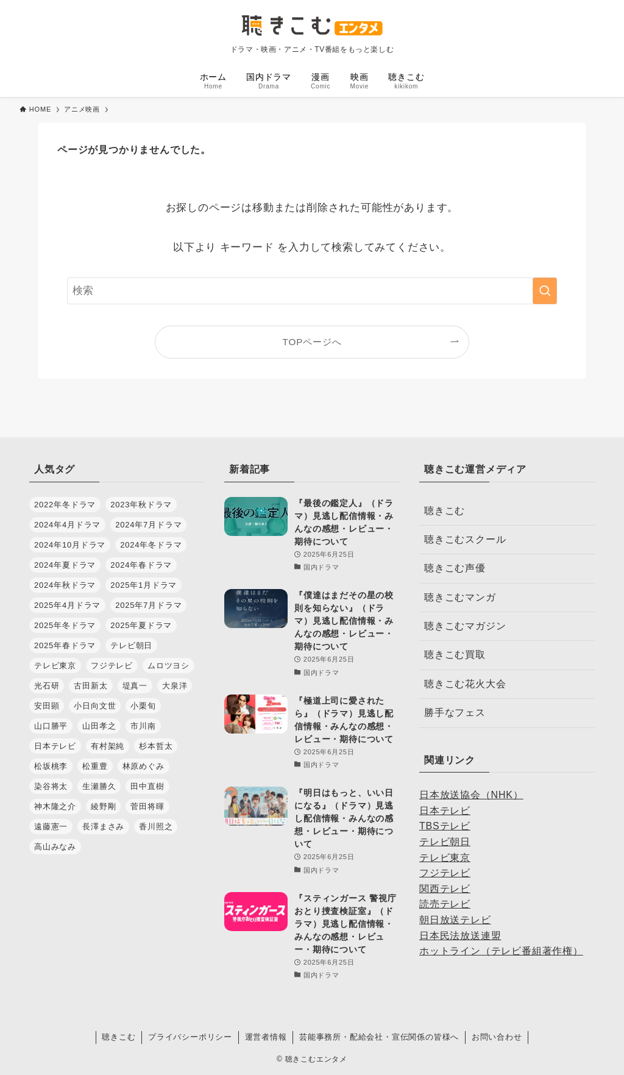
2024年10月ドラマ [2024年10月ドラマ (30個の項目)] (69, 544)
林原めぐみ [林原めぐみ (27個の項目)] (143, 766)
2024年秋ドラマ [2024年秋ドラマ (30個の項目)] (65, 585)
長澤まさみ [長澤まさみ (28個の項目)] (103, 826)
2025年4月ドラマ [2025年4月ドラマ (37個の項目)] (67, 605)
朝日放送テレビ (455, 920)
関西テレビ (444, 889)
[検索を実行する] (545, 290)
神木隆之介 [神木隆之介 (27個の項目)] (55, 806)
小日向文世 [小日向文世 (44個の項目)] (95, 705)
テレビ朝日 (444, 842)
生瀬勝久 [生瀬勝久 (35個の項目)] (99, 786)
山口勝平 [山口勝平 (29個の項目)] (51, 725)
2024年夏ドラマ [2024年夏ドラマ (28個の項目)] (65, 565)
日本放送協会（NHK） (471, 795)
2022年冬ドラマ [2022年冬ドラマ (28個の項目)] (65, 504)
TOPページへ (312, 342)
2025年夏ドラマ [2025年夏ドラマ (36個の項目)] (141, 625)
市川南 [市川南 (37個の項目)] (142, 725)
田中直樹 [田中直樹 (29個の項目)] (147, 786)
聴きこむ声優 (455, 568)
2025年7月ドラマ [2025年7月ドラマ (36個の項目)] (148, 605)
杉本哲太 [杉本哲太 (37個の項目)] (155, 746)
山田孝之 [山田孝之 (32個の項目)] (99, 725)
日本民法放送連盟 (460, 935)
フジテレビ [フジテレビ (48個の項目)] (112, 665)
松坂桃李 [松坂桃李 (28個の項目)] (51, 766)
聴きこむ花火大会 (465, 684)
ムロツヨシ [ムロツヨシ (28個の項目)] (168, 665)
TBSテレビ (444, 826)
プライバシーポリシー (190, 1036)
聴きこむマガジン (465, 626)
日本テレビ (444, 810)
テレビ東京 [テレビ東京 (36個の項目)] (55, 665)
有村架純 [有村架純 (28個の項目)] (107, 746)
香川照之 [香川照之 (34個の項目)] (155, 826)
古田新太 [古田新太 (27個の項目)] (90, 685)
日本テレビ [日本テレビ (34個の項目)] (55, 746)
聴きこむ (444, 510)
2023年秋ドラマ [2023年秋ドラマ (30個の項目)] (141, 504)
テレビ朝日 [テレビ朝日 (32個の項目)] (131, 645)
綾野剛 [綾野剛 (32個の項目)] (103, 806)
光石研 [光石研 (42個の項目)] (46, 685)
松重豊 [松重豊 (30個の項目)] (94, 766)
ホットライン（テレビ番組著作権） (501, 951)
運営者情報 (266, 1036)
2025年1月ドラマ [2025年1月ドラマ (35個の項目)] (143, 585)
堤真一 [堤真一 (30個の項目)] (134, 685)
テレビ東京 (444, 857)
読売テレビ (444, 904)
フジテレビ (444, 873)
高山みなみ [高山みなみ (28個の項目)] (55, 846)
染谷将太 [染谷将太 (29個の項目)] (51, 786)
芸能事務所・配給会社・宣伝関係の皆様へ (379, 1036)
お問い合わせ (497, 1036)
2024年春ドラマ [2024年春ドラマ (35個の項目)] (141, 565)
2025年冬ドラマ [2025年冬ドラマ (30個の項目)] (65, 625)
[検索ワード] (312, 290)
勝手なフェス (455, 712)
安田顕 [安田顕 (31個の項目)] (46, 705)
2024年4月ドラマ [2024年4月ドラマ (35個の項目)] (67, 524)
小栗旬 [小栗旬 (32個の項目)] (142, 705)
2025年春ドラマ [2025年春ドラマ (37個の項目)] (65, 645)
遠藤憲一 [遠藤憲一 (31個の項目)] (51, 826)
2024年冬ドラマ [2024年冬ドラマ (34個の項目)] (151, 544)
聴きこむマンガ (460, 597)
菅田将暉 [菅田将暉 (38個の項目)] (147, 806)
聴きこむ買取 (455, 654)
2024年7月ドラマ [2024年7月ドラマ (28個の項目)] (148, 524)
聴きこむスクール (465, 539)
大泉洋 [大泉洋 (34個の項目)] (174, 685)
